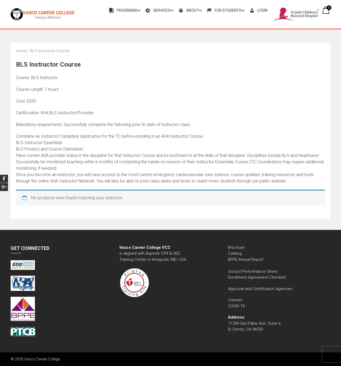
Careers (235, 300)
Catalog (235, 253)
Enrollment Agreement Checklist (257, 277)
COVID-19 (236, 306)
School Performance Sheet (253, 271)
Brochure (236, 247)
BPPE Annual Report (245, 259)
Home (21, 50)
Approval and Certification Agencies (260, 288)
